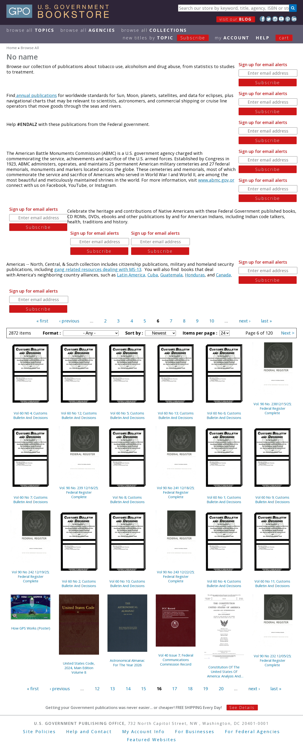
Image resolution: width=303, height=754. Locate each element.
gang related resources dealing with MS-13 (97, 269)
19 (205, 688)
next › (244, 321)
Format (51, 333)
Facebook (262, 19)
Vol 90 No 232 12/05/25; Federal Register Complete (272, 660)
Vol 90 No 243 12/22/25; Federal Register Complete (175, 576)
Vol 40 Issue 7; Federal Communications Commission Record (175, 660)
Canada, (224, 275)
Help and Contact (89, 731)
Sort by (133, 333)
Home (11, 47)
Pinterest (287, 19)
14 (128, 688)
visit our (235, 19)
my (232, 38)
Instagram (275, 19)
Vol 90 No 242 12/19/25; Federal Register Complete (30, 576)
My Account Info (143, 731)
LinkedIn (294, 19)
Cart (284, 38)
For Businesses (194, 731)
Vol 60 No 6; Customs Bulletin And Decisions (224, 415)
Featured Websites (151, 739)
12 (97, 688)
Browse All (30, 30)
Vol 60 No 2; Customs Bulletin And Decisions (79, 583)
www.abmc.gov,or (216, 180)
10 (211, 321)
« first (42, 321)
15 (143, 688)
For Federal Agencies (252, 731)
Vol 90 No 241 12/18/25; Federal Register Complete (175, 492)
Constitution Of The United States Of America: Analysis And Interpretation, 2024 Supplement (224, 671)
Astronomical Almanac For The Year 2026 (127, 662)
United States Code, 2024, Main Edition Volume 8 (79, 668)
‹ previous (69, 321)
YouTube (281, 19)
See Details (241, 707)
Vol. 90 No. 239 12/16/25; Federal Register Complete (78, 492)
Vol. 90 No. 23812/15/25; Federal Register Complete (272, 408)
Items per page (199, 333)
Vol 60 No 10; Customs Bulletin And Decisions (127, 583)
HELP (263, 38)
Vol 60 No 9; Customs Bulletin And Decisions (272, 499)
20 (221, 688)
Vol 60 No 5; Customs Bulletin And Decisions (127, 415)
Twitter (269, 19)
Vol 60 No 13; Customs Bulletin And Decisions (176, 415)
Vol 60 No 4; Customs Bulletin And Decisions (224, 583)
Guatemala (171, 275)
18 (190, 688)
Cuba (152, 275)
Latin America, (131, 275)
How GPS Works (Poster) (30, 628)
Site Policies (39, 731)
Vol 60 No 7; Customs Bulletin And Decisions (30, 499)
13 (112, 688)
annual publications (36, 95)
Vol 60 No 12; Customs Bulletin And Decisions (79, 415)
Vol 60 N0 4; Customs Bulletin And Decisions (30, 415)
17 (174, 688)
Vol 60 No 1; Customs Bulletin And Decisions (224, 499)
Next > (287, 333)
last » (266, 321)
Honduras (195, 275)
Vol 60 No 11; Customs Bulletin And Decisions (272, 583)
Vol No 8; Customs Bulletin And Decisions (127, 499)
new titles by (169, 38)
